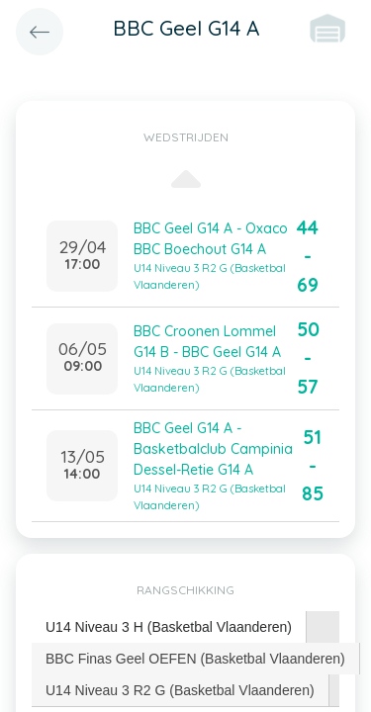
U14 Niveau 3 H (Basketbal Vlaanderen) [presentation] (169, 627)
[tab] (169, 627)
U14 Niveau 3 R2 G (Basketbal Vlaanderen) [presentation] (180, 690)
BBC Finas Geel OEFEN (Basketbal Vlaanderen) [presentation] (195, 659)
